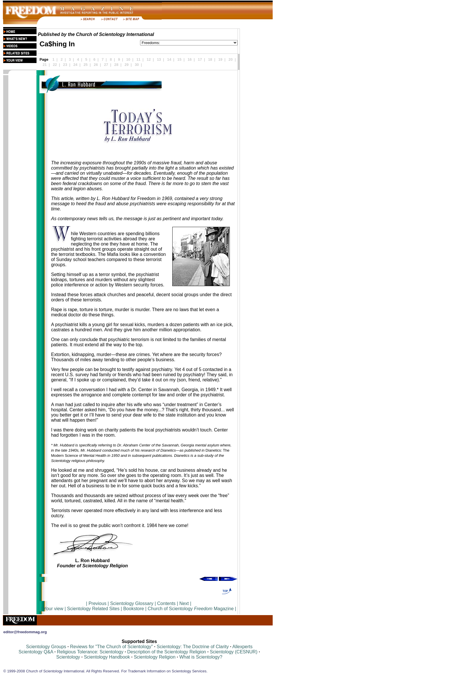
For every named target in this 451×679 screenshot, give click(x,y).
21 (45, 64)
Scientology (68, 657)
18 (210, 59)
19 (220, 59)
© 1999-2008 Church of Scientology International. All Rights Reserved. (61, 671)
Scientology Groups (46, 646)
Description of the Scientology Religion (166, 651)
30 (137, 64)
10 (128, 59)
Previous (98, 603)
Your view (53, 608)
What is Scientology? (200, 657)
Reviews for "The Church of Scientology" (111, 646)
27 (106, 64)
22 (55, 64)
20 (231, 59)
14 (169, 59)
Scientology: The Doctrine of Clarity (193, 646)
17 (200, 59)
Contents (166, 603)
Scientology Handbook (107, 657)
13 (159, 59)
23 (65, 64)
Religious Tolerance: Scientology (90, 651)
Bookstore (133, 608)
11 (138, 59)
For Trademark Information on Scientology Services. (164, 671)
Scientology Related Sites (93, 608)
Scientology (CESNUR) (234, 651)
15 (179, 59)
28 (116, 64)
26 (96, 64)
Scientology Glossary (131, 603)
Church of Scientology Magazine (191, 608)
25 (86, 64)
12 (149, 59)
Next (184, 603)
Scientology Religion (154, 657)
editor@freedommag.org (25, 632)
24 (75, 64)
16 (190, 59)
